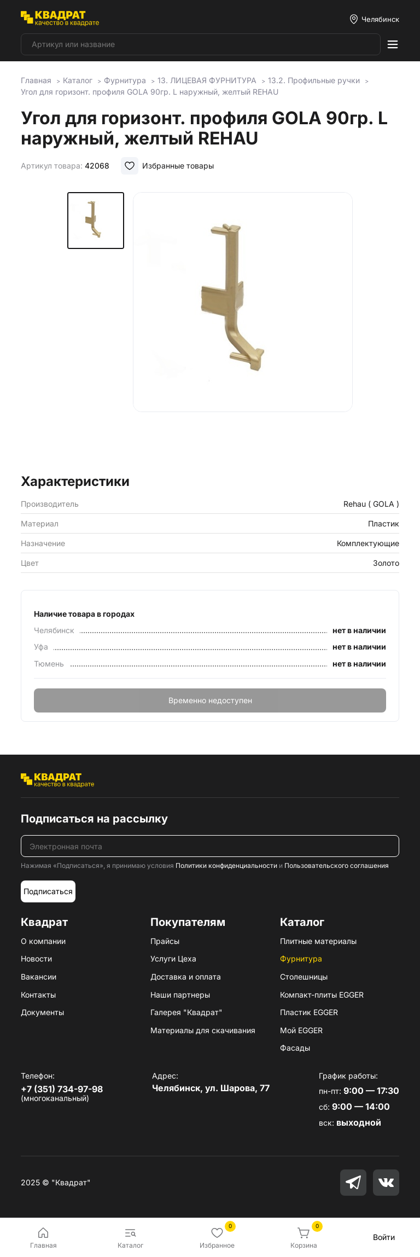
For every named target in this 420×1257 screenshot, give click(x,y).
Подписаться (48, 891)
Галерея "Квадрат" (186, 1012)
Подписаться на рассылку (94, 818)
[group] (243, 329)
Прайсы (164, 941)
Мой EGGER (301, 1030)
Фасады (295, 1047)
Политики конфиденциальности (226, 865)
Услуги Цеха (173, 958)
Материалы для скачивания (202, 1030)
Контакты (38, 994)
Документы (42, 1012)
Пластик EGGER (309, 1012)
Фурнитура (301, 958)
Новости (36, 958)
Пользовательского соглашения (336, 865)
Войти (384, 1237)
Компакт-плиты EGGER (322, 994)
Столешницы (304, 976)
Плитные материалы (318, 941)
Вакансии (38, 976)
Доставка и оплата (185, 976)
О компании (43, 941)
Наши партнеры (180, 994)
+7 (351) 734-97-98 (62, 1089)
